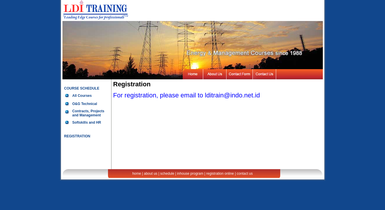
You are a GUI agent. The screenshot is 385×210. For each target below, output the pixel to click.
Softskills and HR (86, 122)
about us (150, 174)
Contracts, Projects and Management (88, 113)
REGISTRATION (77, 136)
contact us (245, 174)
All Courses (82, 96)
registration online (220, 174)
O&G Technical (84, 104)
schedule (167, 174)
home (136, 174)
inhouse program (190, 174)
